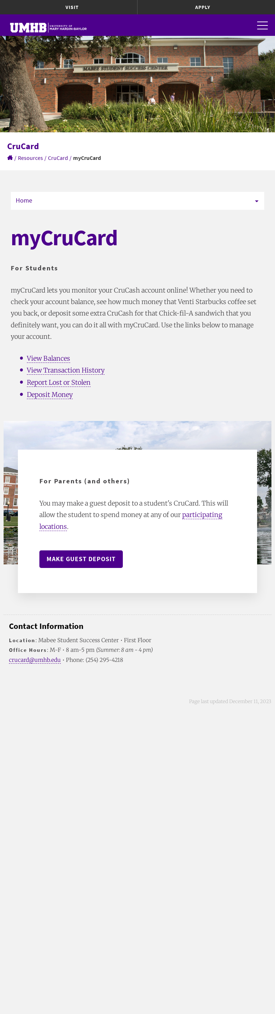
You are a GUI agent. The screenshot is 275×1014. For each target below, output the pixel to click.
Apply (202, 7)
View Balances (48, 358)
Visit (72, 7)
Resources (30, 157)
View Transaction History (66, 370)
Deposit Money (50, 394)
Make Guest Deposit (81, 559)
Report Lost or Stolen (59, 382)
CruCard (58, 157)
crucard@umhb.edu (35, 660)
